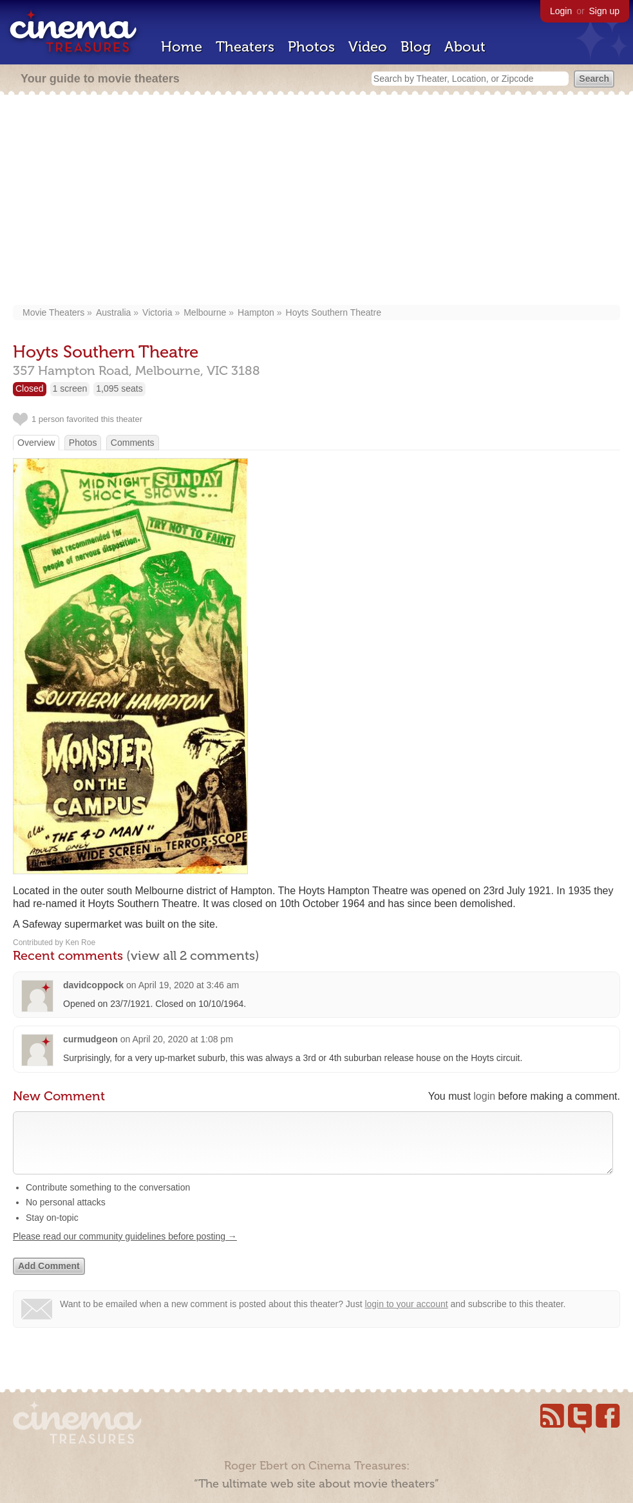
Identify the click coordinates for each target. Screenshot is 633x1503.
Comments (133, 442)
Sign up (604, 11)
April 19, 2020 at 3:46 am (188, 985)
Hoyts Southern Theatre (333, 312)
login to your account (406, 1317)
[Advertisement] (323, 201)
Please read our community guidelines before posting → (125, 1249)
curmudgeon (90, 1039)
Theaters (245, 46)
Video (367, 46)
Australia (113, 312)
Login (561, 11)
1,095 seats (119, 388)
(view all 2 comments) (193, 955)
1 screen (70, 388)
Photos (311, 46)
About (465, 46)
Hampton (256, 312)
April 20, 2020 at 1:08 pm (182, 1039)
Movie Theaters (53, 312)
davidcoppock (93, 985)
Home (181, 46)
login (484, 1096)
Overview (36, 442)
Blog (416, 46)
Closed (29, 388)
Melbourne (205, 312)
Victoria (157, 312)
